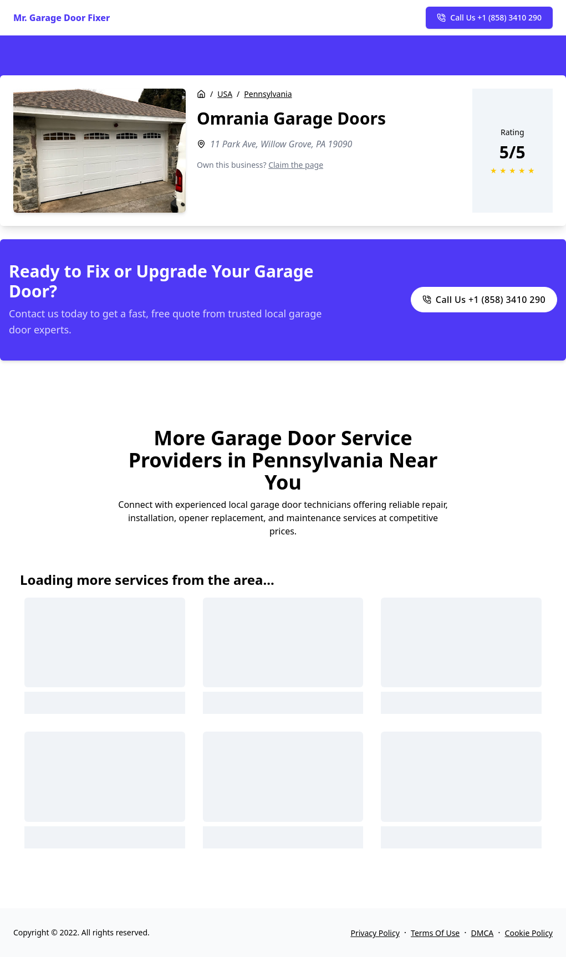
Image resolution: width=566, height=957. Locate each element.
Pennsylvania (268, 94)
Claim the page (295, 165)
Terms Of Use (435, 933)
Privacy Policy (374, 933)
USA (224, 94)
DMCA (482, 933)
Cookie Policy (529, 933)
